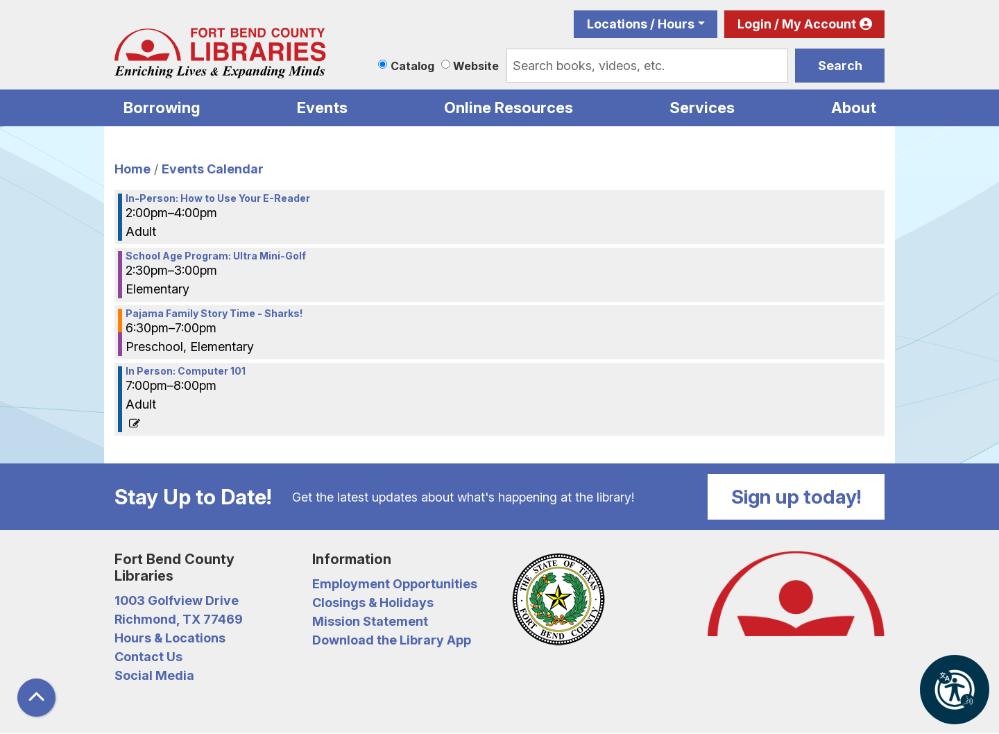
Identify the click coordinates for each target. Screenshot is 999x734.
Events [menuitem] (322, 108)
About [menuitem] (853, 108)
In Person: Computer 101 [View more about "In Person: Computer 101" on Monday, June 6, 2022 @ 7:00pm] (186, 371)
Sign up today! (796, 497)
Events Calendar (213, 169)
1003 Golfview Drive (176, 600)
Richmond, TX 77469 (178, 619)
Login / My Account (796, 24)
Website (476, 66)
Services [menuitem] (702, 108)
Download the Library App (391, 640)
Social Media (154, 675)
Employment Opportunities (394, 584)
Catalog (412, 66)
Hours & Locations (169, 638)
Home (132, 169)
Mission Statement (370, 621)
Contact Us (148, 656)
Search (840, 65)
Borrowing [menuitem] (161, 108)
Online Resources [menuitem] (508, 108)
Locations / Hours (640, 24)
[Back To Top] (36, 697)
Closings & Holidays (373, 602)
